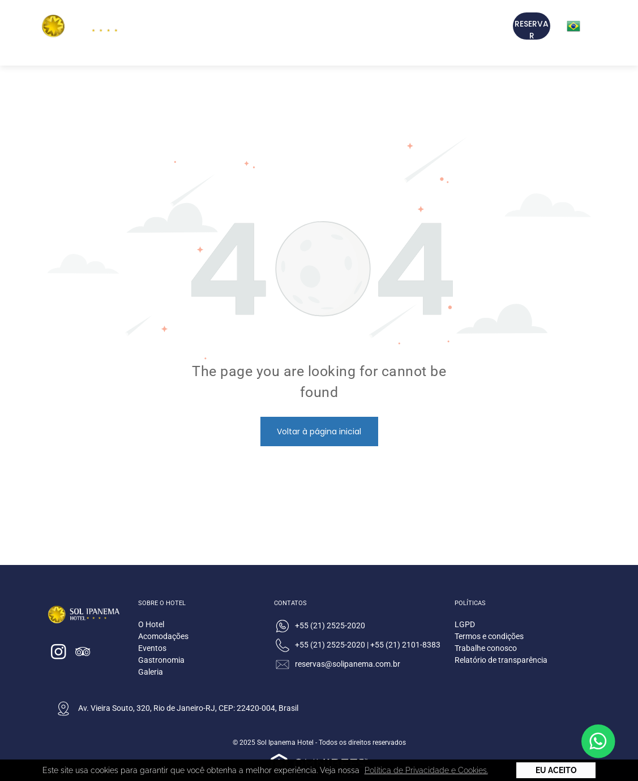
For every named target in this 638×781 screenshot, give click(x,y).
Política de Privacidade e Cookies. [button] (426, 770)
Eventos (152, 648)
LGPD (465, 624)
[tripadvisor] (83, 653)
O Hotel (151, 624)
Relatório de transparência (501, 660)
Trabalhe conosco (486, 648)
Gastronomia (161, 660)
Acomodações (163, 636)
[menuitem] (235, 27)
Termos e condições (489, 636)
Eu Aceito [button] (556, 770)
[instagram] (59, 653)
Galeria (150, 671)
